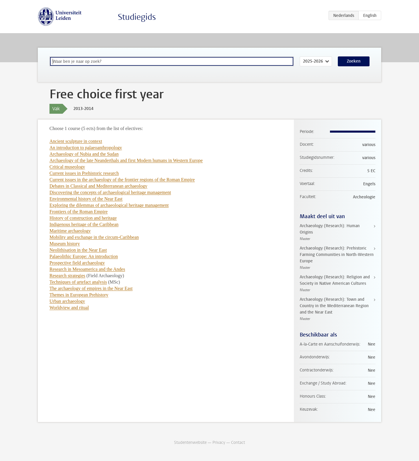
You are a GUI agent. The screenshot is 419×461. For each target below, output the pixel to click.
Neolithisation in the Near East (78, 250)
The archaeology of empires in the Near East (91, 288)
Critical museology (67, 166)
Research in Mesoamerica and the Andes (87, 269)
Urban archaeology (67, 301)
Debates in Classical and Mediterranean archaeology (98, 186)
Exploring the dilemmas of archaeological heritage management (109, 205)
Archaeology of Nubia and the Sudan (84, 154)
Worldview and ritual (69, 307)
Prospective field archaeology (77, 262)
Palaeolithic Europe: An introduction (83, 256)
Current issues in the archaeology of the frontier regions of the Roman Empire (122, 179)
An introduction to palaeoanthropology (85, 147)
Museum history (64, 243)
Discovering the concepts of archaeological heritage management (110, 192)
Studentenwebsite (190, 442)
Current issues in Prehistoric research (84, 173)
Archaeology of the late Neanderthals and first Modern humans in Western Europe (126, 160)
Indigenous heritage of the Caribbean (83, 224)
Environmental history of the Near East (85, 198)
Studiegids (137, 17)
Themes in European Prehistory (78, 294)
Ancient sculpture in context (75, 141)
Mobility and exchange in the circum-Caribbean (94, 237)
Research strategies (67, 275)
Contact (238, 442)
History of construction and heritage (83, 218)
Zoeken (354, 61)
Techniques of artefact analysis (78, 282)
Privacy (218, 442)
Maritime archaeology (70, 230)
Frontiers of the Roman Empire (78, 211)
